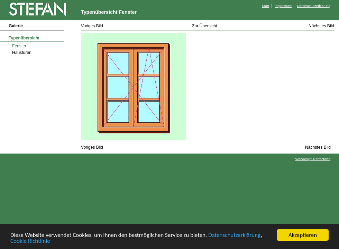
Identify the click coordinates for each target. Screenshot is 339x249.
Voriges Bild (92, 26)
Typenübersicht (24, 38)
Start (265, 6)
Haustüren (21, 52)
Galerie (16, 26)
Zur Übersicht (204, 26)
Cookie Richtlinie (30, 241)
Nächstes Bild (321, 26)
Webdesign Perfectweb (312, 159)
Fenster (19, 46)
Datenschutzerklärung (234, 235)
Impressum (283, 6)
